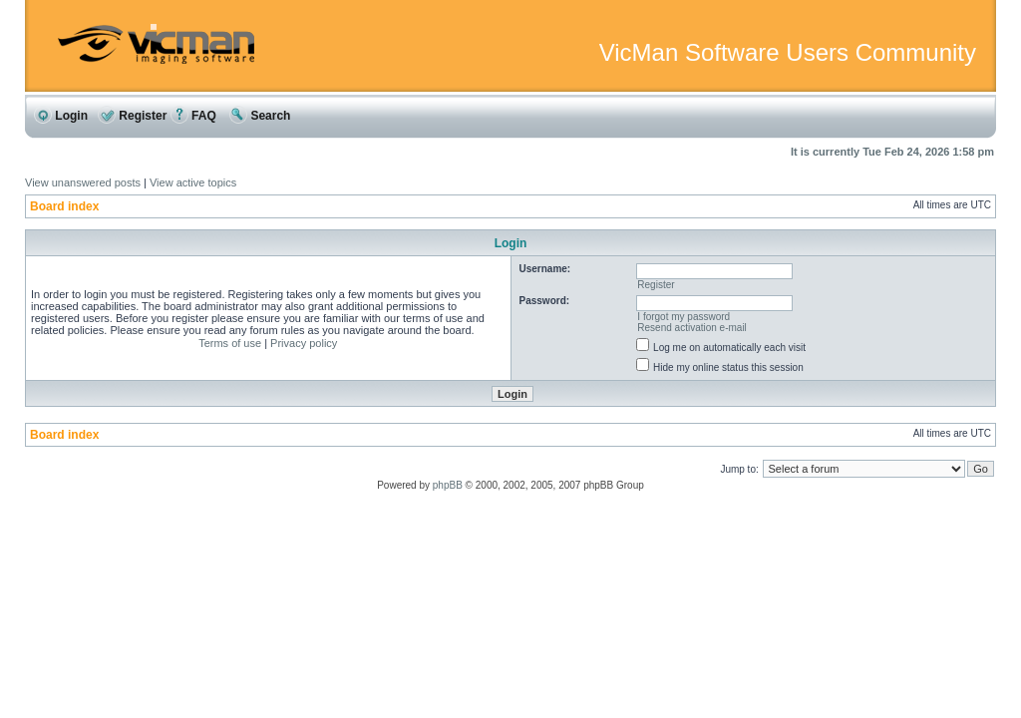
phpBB (448, 485)
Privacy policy (303, 343)
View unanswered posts (83, 182)
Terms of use (229, 343)
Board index (64, 206)
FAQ (193, 116)
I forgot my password (683, 316)
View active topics (193, 182)
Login (61, 116)
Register (132, 116)
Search (259, 116)
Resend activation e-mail (692, 327)
